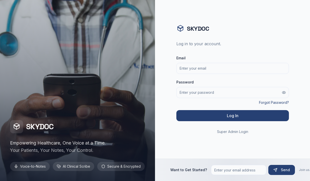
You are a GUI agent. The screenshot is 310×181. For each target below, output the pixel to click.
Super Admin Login (232, 131)
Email (181, 58)
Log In (232, 115)
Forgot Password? (274, 102)
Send (281, 170)
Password (185, 82)
